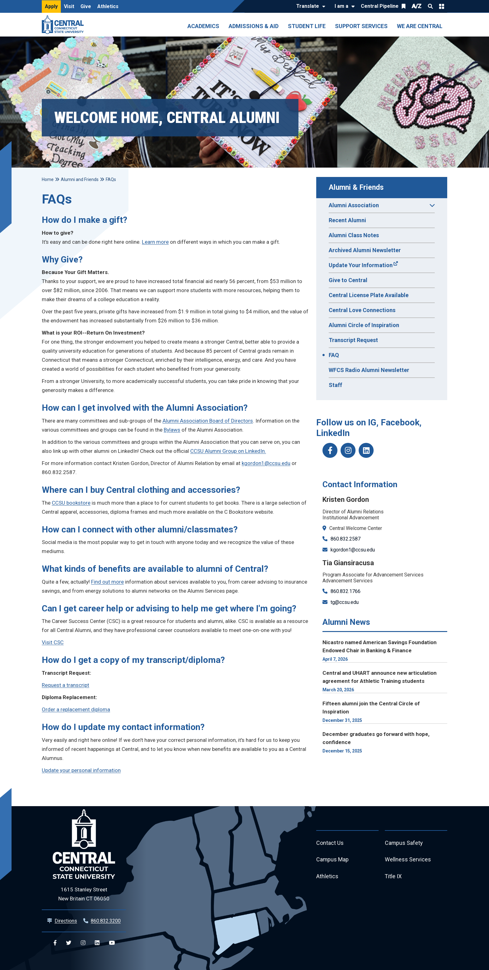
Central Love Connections (362, 310)
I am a (341, 6)
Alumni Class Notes (354, 235)
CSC (59, 642)
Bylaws (172, 430)
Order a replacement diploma (76, 709)
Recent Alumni (347, 220)
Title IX (393, 877)
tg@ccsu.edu (345, 602)
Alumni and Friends (80, 179)
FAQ (334, 355)
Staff (335, 385)
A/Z (417, 6)
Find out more (107, 582)
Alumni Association (382, 207)
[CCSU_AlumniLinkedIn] (366, 450)
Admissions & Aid (253, 26)
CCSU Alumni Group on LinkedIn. (228, 451)
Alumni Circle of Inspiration (364, 325)
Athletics (108, 6)
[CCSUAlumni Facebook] (329, 450)
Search (430, 6)
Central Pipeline (380, 6)
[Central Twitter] (68, 943)
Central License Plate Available (369, 295)
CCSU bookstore (71, 503)
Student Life (307, 26)
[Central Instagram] (83, 943)
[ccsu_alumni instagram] (348, 450)
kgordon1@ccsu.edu (353, 550)
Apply (51, 6)
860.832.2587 (346, 539)
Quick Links (441, 6)
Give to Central (348, 280)
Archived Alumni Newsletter (365, 250)
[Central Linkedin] (97, 943)
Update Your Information (361, 265)
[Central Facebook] (55, 943)
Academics (203, 26)
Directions (66, 921)
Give (85, 6)
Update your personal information (81, 770)
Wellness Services (408, 860)
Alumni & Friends (356, 187)
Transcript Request (353, 340)
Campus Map (332, 860)
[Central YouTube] (112, 943)
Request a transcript (65, 685)
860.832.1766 (346, 591)
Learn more (155, 242)
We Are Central (420, 26)
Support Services (361, 26)
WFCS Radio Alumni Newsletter (369, 370)
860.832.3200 (106, 921)
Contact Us (330, 843)
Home (48, 179)
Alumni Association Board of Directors (207, 421)
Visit (69, 6)
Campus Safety (404, 843)
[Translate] (309, 6)
